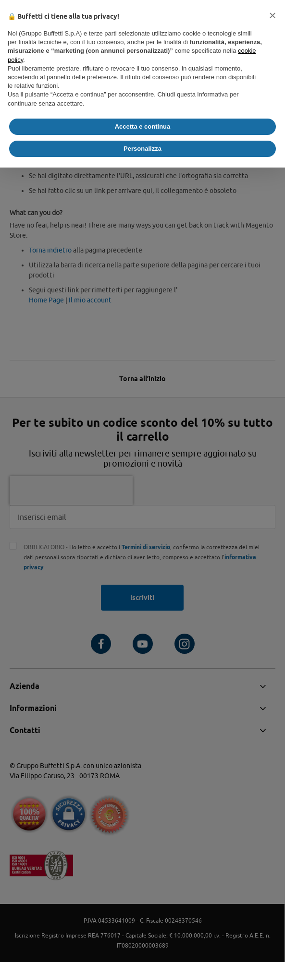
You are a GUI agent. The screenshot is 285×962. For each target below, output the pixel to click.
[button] (272, 15)
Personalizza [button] (142, 148)
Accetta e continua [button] (143, 126)
